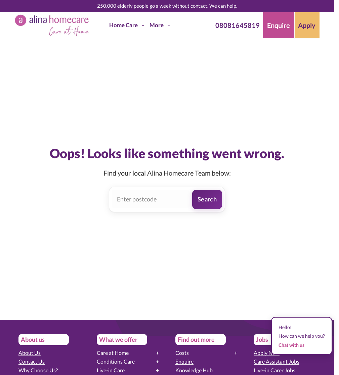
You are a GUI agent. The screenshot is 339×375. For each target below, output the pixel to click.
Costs (182, 352)
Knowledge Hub (194, 370)
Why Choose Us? (38, 370)
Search (207, 199)
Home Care (128, 25)
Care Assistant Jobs (276, 361)
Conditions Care (116, 361)
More (161, 25)
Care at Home (113, 352)
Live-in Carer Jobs (274, 370)
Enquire (184, 361)
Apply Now (267, 352)
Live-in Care (111, 370)
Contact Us (31, 361)
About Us (29, 352)
